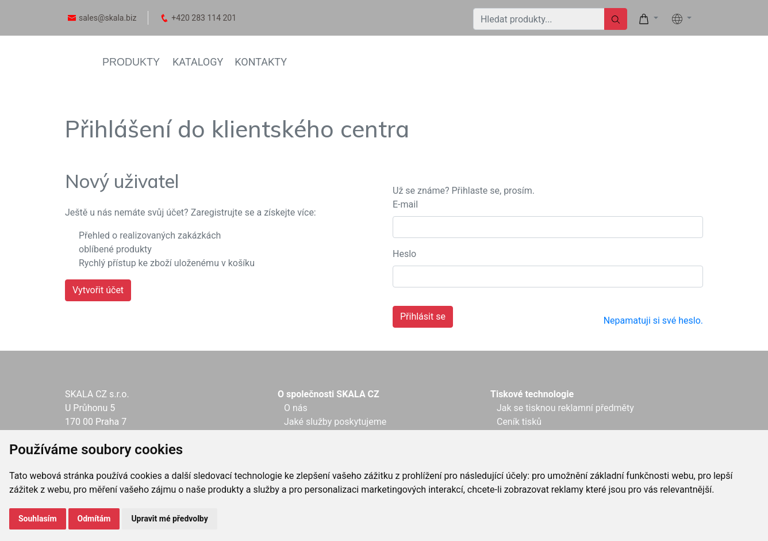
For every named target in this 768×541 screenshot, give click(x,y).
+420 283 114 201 (203, 18)
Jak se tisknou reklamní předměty (565, 407)
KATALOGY (197, 62)
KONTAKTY (261, 62)
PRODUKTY (131, 62)
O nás (296, 407)
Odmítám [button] (94, 518)
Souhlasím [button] (37, 518)
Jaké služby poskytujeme (335, 421)
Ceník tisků (519, 421)
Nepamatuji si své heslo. (653, 320)
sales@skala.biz (107, 18)
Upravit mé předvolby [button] (169, 518)
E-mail (405, 204)
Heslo (404, 253)
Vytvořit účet (98, 290)
